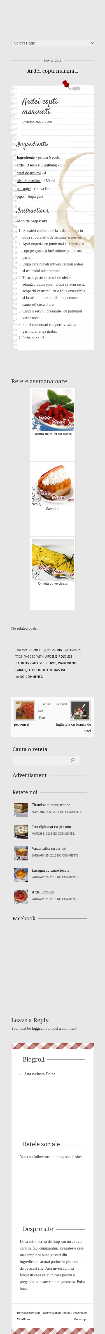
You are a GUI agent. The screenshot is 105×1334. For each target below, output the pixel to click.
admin (30, 121)
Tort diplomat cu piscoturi (52, 827)
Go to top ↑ (81, 1319)
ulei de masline (29, 181)
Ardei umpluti (43, 892)
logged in (39, 1028)
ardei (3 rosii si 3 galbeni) (37, 165)
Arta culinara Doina (39, 1074)
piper (21, 196)
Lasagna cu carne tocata (50, 870)
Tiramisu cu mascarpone (51, 805)
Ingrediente (26, 157)
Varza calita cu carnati (49, 848)
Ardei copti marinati (52, 71)
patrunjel (24, 189)
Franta (75, 650)
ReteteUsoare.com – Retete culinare (54, 17)
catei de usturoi (29, 173)
